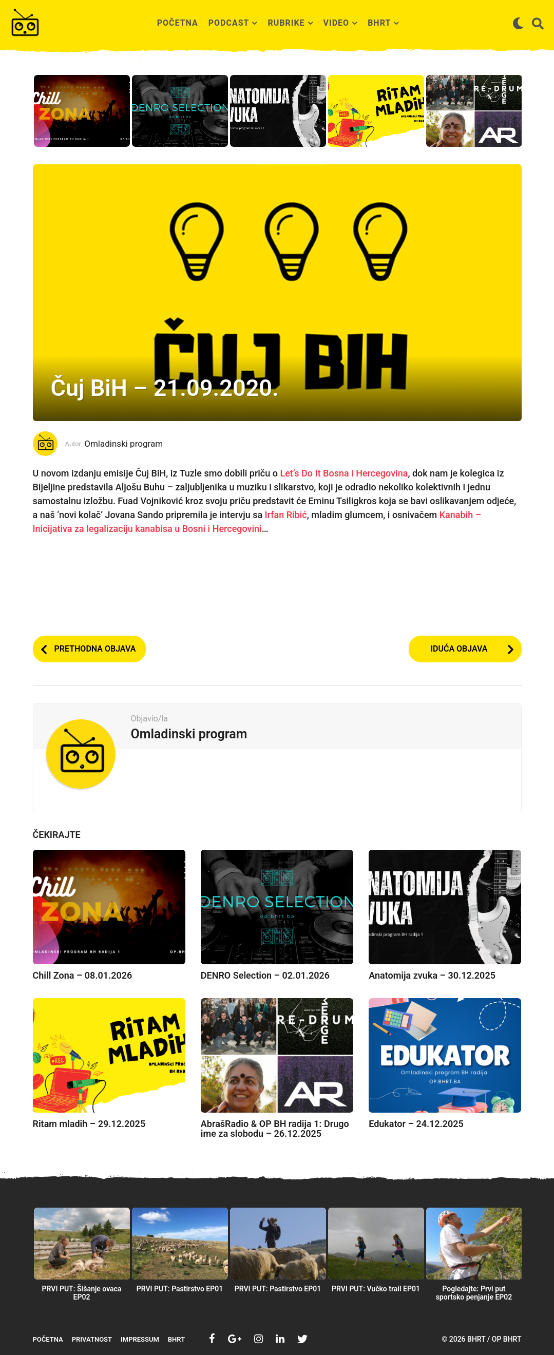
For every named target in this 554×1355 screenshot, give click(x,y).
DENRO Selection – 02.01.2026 (265, 975)
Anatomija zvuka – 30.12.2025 (432, 975)
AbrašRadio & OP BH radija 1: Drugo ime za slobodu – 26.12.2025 (275, 1128)
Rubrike (286, 23)
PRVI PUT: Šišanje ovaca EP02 (82, 1293)
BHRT (379, 23)
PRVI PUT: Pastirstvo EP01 (180, 1289)
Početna (177, 23)
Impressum (140, 1339)
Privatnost (92, 1339)
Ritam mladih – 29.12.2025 (89, 1123)
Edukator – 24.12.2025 (416, 1123)
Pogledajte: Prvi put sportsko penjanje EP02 (474, 1293)
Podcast (229, 23)
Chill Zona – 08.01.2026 (82, 975)
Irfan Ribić (286, 514)
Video (336, 23)
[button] (518, 23)
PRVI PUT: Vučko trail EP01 (376, 1289)
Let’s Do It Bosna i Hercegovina (344, 473)
